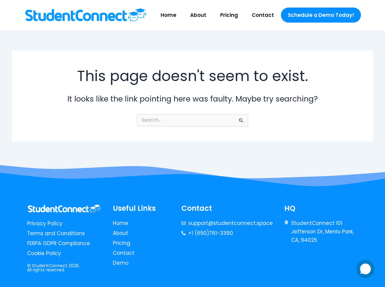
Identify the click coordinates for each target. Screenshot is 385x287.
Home (168, 15)
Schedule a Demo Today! (321, 15)
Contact (263, 15)
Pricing (229, 15)
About (198, 15)
